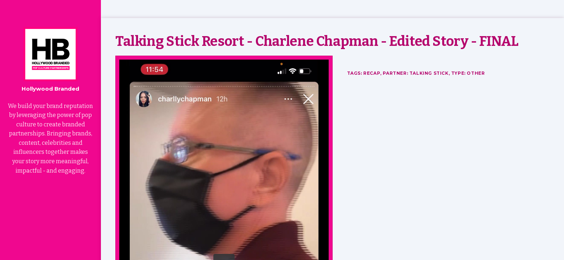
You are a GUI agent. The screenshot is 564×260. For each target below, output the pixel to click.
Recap (371, 73)
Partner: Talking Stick (415, 73)
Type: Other (468, 73)
